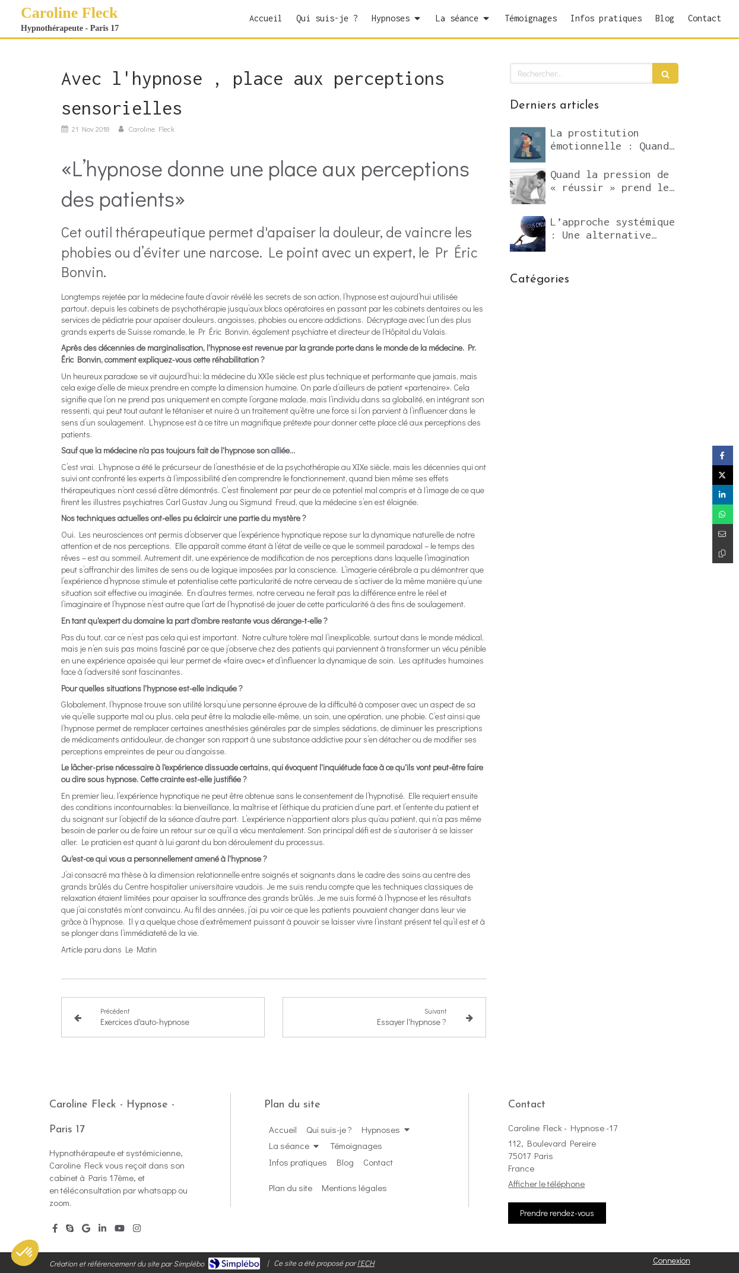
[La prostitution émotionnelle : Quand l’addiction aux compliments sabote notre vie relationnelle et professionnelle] (527, 145)
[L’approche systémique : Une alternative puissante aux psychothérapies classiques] (527, 234)
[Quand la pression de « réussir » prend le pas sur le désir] (527, 186)
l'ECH (366, 1263)
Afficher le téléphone (546, 1183)
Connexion (671, 1260)
